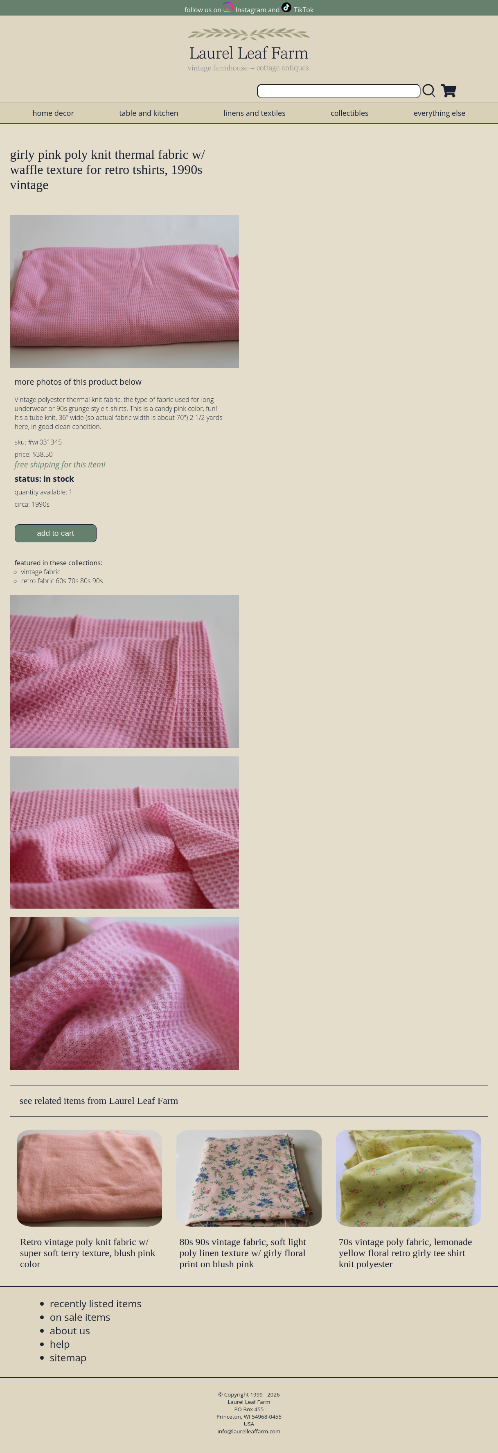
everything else (439, 113)
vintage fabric (41, 571)
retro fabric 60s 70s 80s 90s (62, 580)
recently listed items (96, 1303)
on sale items (80, 1317)
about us (70, 1330)
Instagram (251, 9)
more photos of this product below (78, 381)
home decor (53, 113)
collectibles (349, 113)
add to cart (55, 533)
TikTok (303, 9)
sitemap (68, 1357)
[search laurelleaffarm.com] (431, 91)
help (60, 1344)
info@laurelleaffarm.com (249, 1431)
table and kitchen (148, 113)
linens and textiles (254, 113)
